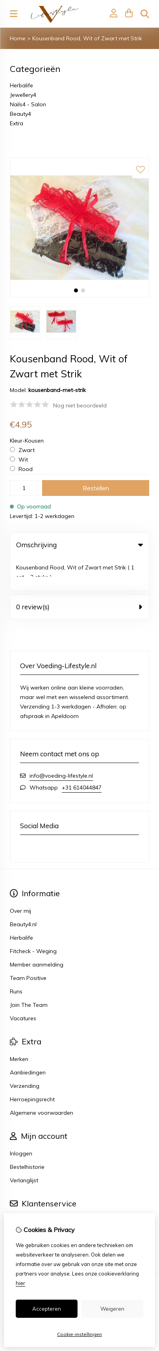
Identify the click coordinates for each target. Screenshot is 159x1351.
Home (18, 38)
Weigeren (112, 1309)
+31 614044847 (82, 753)
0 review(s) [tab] (79, 573)
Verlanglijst (24, 1146)
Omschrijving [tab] (79, 545)
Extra (16, 123)
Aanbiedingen (28, 1038)
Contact (20, 1187)
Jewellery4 (23, 94)
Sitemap (21, 1200)
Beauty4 (20, 113)
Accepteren (46, 1309)
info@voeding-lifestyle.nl (61, 742)
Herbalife (21, 85)
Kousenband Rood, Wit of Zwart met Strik (87, 38)
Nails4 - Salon (28, 104)
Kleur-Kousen (27, 440)
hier (20, 1283)
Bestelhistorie (27, 1133)
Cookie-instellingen (79, 1334)
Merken (19, 1025)
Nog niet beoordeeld (80, 405)
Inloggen (21, 1119)
